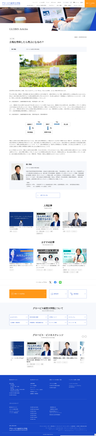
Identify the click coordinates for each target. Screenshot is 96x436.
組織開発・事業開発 (34, 393)
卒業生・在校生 (67, 5)
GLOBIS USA (33, 419)
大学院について (57, 317)
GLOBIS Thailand (33, 417)
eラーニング (32, 387)
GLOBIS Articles (22, 8)
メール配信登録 (72, 426)
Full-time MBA (21, 389)
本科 (18, 386)
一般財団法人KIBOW (54, 409)
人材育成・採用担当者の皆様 (81, 426)
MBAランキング (52, 429)
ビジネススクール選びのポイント (79, 429)
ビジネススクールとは (68, 429)
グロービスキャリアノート (81, 430)
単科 (15, 386)
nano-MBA (12, 389)
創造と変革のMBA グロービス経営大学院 (9, 8)
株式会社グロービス (13, 407)
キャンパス (35, 2)
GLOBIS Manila (33, 415)
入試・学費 (59, 5)
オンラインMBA (57, 322)
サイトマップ (59, 426)
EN (82, 2)
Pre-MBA (17, 389)
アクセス (47, 2)
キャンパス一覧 (77, 322)
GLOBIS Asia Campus (34, 409)
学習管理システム (33, 391)
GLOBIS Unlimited (12, 394)
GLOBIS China (33, 411)
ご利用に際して (53, 426)
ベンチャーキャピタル (73, 383)
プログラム (51, 5)
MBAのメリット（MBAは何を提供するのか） (66, 430)
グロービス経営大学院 (41, 5)
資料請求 (59, 2)
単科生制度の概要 (38, 317)
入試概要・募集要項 (18, 322)
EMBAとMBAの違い (59, 429)
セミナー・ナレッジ (78, 5)
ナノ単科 (12, 386)
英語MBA (12, 388)
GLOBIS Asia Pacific (34, 407)
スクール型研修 (33, 385)
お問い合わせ (53, 2)
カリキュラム (77, 317)
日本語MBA (12, 385)
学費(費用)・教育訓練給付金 (38, 322)
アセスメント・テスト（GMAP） (36, 389)
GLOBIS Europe (33, 413)
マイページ (76, 2)
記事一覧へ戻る (42, 195)
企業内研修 (32, 383)
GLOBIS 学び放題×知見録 (14, 392)
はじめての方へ (30, 5)
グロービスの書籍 (53, 383)
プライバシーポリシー (44, 426)
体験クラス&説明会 (90, 3)
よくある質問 (41, 2)
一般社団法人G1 (53, 407)
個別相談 (77, 294)
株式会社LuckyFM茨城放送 (55, 414)
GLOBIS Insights (53, 387)
